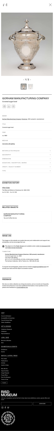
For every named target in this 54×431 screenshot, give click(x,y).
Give (2, 342)
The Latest (4, 358)
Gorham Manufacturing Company (11, 119)
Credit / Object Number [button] (11, 166)
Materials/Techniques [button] (11, 150)
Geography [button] (6, 154)
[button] (23, 80)
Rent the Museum (6, 377)
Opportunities (5, 370)
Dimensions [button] (6, 158)
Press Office (4, 375)
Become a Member (6, 340)
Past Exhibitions (5, 333)
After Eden (6, 188)
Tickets (4, 382)
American (24, 119)
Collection (4, 331)
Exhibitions (4, 349)
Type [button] (4, 170)
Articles (3, 363)
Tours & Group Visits (6, 320)
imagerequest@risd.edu (39, 266)
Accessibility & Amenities (7, 318)
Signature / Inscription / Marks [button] (14, 162)
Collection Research (6, 329)
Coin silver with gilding (8, 143)
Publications (4, 360)
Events (3, 351)
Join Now (42, 403)
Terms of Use (4, 379)
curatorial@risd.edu (22, 287)
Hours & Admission (6, 316)
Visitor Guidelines (5, 322)
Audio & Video (5, 365)
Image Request (5, 373)
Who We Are (4, 368)
